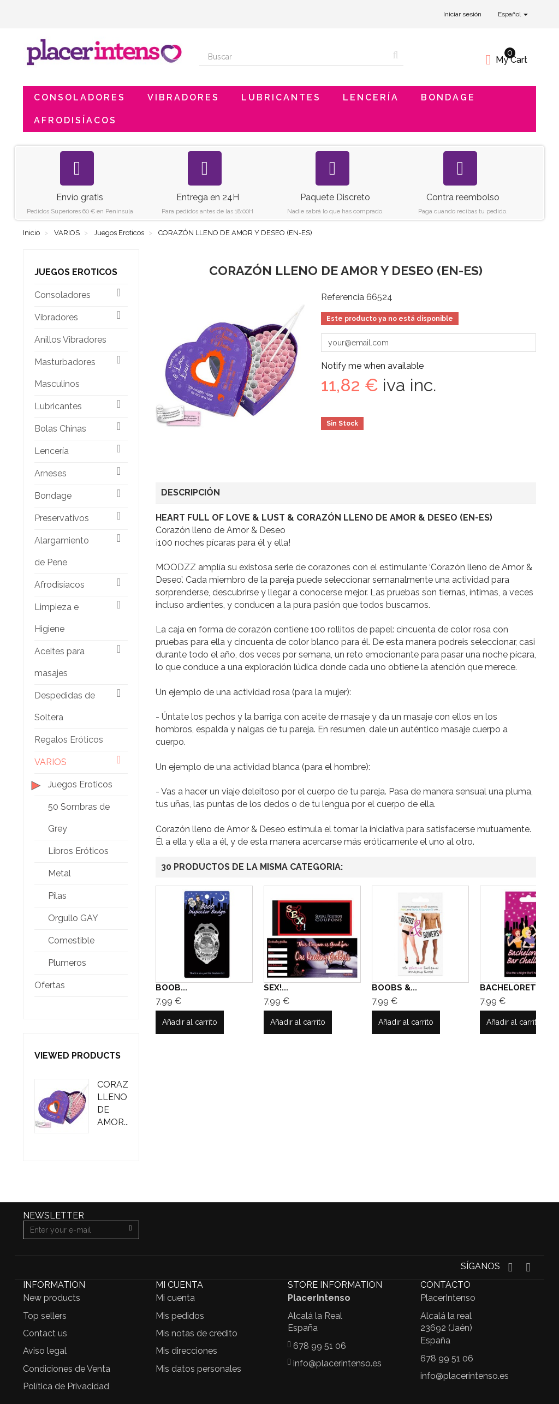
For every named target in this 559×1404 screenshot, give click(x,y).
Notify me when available (372, 366)
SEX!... (276, 988)
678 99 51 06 (319, 1346)
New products (51, 1298)
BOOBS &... (394, 988)
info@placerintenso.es (337, 1363)
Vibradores (183, 97)
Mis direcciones (186, 1351)
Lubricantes (281, 97)
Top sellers (45, 1316)
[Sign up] (130, 1230)
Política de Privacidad (66, 1386)
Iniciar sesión (462, 14)
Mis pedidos (180, 1316)
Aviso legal (45, 1351)
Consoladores (80, 97)
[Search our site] (293, 56)
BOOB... (171, 988)
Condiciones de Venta (66, 1369)
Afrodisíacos (75, 120)
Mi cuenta (175, 1298)
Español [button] (513, 14)
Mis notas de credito (196, 1333)
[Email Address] (73, 1230)
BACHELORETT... (514, 988)
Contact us (45, 1333)
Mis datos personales (198, 1369)
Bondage (448, 97)
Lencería (371, 97)
